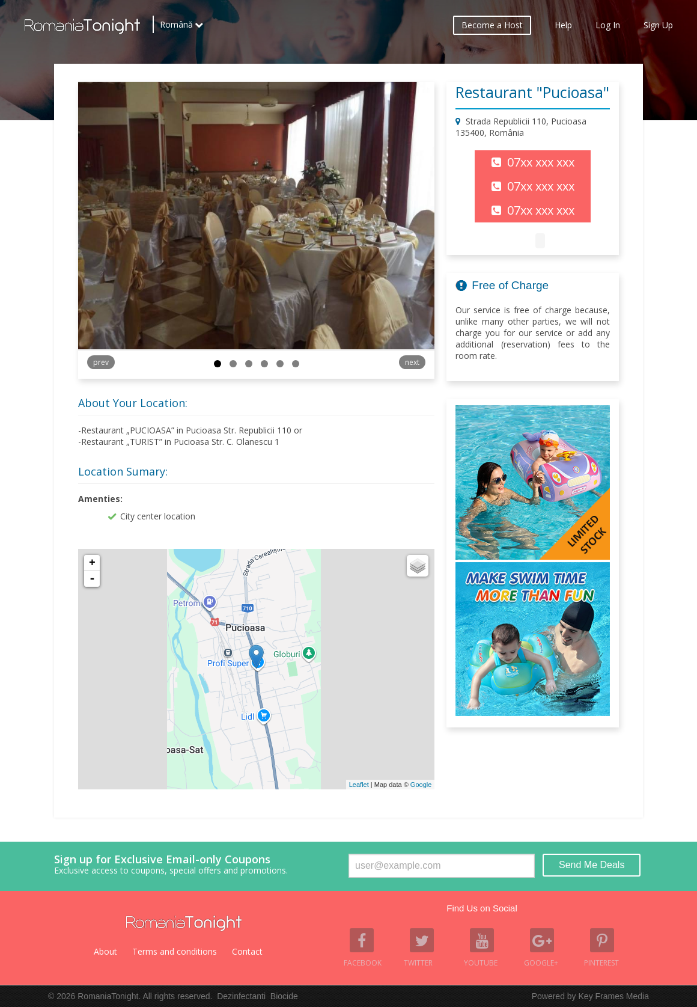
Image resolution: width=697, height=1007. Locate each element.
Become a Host (492, 27)
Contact (247, 951)
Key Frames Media (614, 996)
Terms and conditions (174, 951)
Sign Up (658, 27)
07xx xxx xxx (540, 162)
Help (563, 27)
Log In (607, 27)
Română (176, 27)
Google (420, 784)
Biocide (284, 996)
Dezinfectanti (241, 996)
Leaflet (359, 784)
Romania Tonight (184, 923)
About (105, 951)
